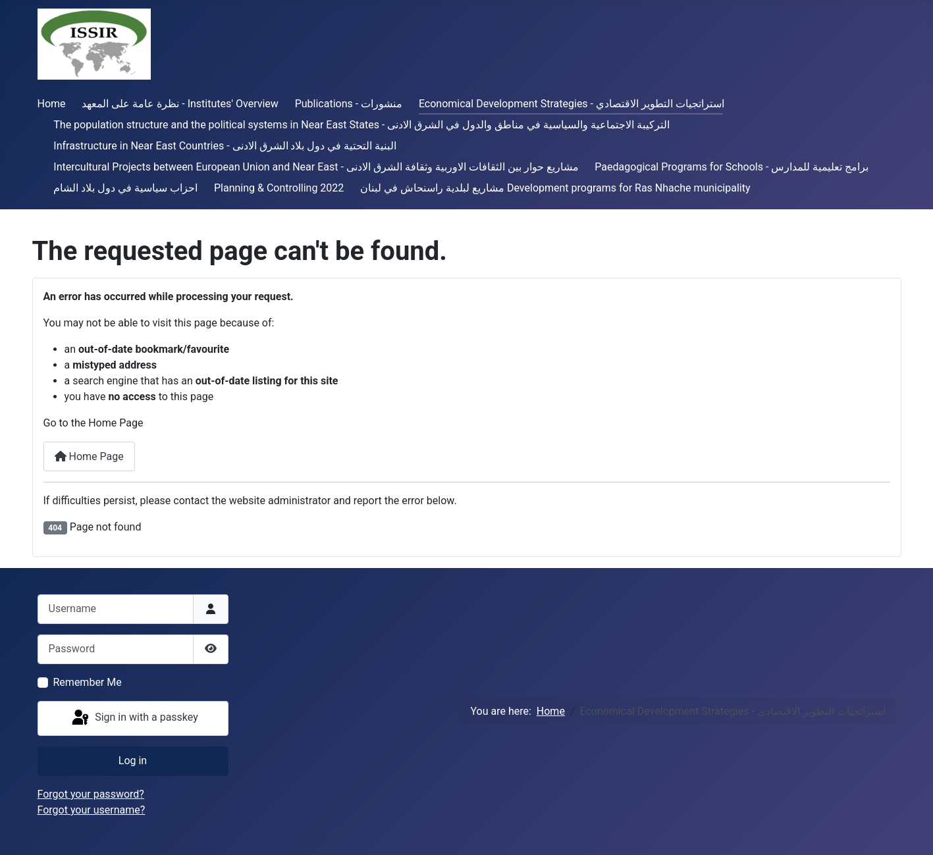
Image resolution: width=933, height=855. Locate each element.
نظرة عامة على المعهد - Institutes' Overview (180, 103)
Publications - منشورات (348, 103)
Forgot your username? (92, 810)
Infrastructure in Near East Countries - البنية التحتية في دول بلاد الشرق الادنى (224, 146)
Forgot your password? (91, 794)
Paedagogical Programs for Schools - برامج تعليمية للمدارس (731, 167)
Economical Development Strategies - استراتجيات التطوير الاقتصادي (571, 103)
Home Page (89, 456)
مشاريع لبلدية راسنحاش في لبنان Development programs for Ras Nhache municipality (555, 188)
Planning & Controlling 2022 (279, 188)
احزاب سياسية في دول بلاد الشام (125, 188)
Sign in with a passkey (134, 718)
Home (52, 103)
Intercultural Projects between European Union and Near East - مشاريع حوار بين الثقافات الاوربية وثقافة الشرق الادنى (315, 167)
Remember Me (87, 682)
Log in (133, 760)
